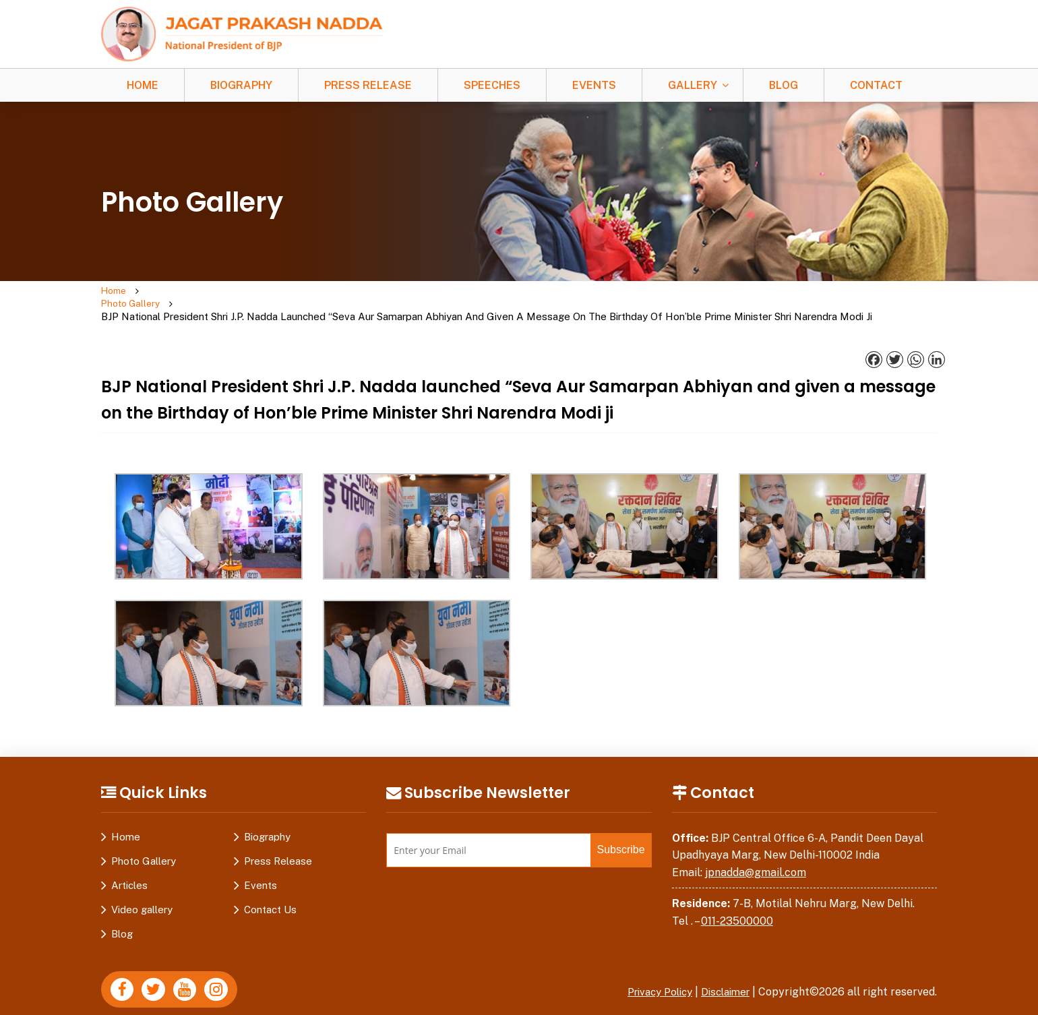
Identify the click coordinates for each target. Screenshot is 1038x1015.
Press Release (368, 85)
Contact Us (270, 898)
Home (142, 85)
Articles (129, 874)
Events (594, 85)
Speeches (492, 85)
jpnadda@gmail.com (755, 861)
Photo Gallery (167, 298)
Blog (783, 85)
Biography (241, 85)
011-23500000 (737, 909)
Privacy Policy (650, 980)
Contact (876, 85)
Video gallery (142, 898)
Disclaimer (723, 980)
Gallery (692, 85)
